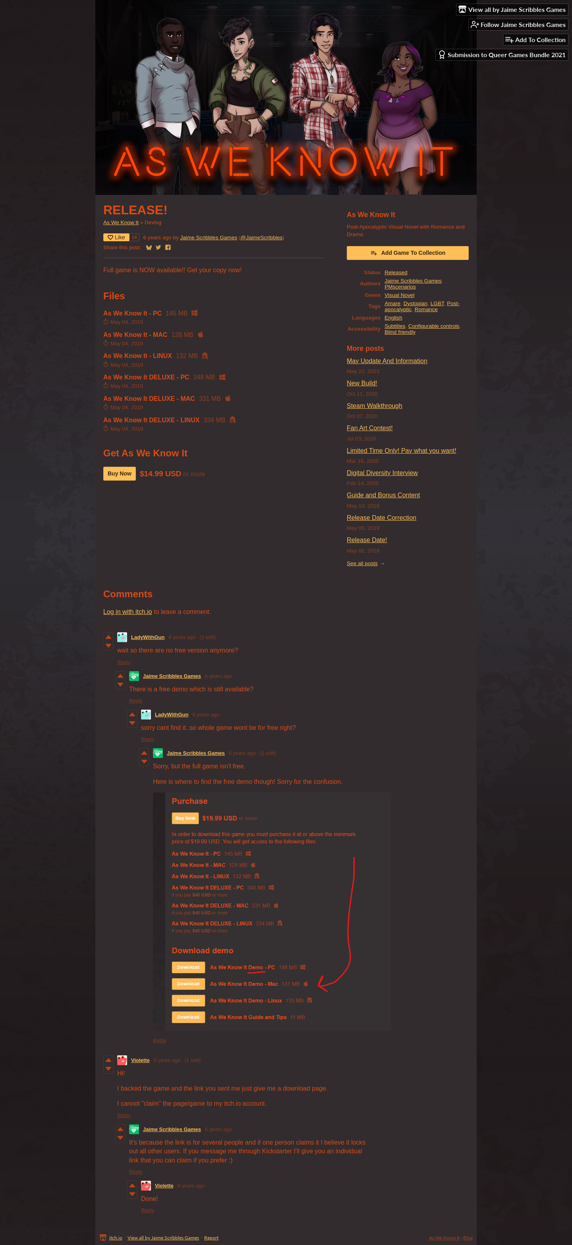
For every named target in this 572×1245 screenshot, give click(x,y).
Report (211, 1238)
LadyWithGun (147, 637)
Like (116, 237)
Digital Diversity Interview (382, 473)
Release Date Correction (381, 517)
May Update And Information (387, 361)
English (393, 318)
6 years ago (181, 637)
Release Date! (367, 540)
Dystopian (415, 303)
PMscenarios (400, 287)
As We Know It (121, 222)
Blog (468, 1238)
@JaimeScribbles (261, 238)
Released (396, 272)
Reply (123, 662)
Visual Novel (399, 295)
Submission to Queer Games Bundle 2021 (502, 54)
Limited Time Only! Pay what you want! (401, 450)
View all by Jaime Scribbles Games (163, 1238)
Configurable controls (433, 326)
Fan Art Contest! (370, 428)
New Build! (362, 383)
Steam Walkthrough (374, 405)
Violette (140, 1060)
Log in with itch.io (127, 611)
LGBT (437, 303)
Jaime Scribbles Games (209, 238)
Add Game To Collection (408, 252)
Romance (426, 309)
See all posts (362, 563)
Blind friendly (400, 332)
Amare (392, 303)
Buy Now (119, 473)
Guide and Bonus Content (383, 495)
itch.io (115, 1238)
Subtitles (395, 326)
